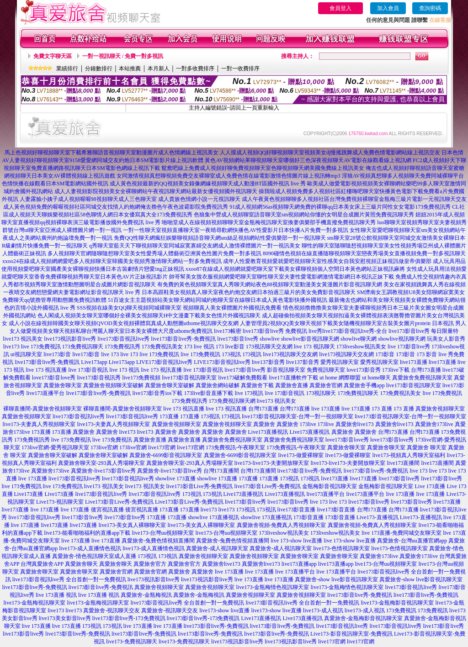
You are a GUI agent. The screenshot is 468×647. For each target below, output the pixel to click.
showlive (269, 339)
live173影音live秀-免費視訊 (183, 339)
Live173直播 (28, 494)
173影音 (384, 354)
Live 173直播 (430, 486)
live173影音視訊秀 (99, 377)
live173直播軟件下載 (293, 377)
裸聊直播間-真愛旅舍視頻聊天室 (42, 408)
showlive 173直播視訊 (213, 517)
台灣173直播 (426, 370)
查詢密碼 (430, 8)
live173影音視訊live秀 (123, 339)
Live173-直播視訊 (377, 517)
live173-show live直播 (224, 610)
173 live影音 (230, 346)
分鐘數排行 (98, 68)
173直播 (169, 416)
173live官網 (104, 447)
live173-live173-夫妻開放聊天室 (271, 463)
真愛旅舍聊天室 (62, 385)
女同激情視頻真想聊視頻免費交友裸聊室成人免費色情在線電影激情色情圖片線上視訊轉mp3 (228, 176)
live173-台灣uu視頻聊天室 (163, 533)
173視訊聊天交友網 (269, 346)
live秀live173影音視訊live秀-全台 (347, 331)
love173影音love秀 (53, 377)
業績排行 (67, 68)
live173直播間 (403, 463)
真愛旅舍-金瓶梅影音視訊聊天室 (363, 618)
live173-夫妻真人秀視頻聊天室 (39, 424)
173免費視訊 (401, 610)
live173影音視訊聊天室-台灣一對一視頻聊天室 (297, 416)
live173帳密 (227, 331)
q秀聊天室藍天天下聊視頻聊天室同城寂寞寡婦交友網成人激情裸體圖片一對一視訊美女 (194, 245)
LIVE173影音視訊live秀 (164, 362)
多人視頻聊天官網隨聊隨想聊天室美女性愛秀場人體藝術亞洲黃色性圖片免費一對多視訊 (154, 253)
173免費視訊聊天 (82, 346)
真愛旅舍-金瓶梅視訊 (146, 595)
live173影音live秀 (237, 339)
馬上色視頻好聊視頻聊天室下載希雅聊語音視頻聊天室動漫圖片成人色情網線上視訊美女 (111, 152)
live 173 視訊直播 (46, 370)
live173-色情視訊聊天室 (341, 548)
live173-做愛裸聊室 (301, 455)
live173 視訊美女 (23, 339)
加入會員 (388, 8)
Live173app (94, 362)
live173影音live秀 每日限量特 (423, 331)
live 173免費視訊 (41, 346)
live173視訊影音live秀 (70, 339)
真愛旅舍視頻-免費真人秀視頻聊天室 (281, 525)
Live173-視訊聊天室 (60, 502)
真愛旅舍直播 (291, 385)
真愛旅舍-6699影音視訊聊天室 (165, 455)
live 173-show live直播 (296, 540)
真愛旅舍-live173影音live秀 (103, 471)
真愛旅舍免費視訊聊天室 (422, 377)
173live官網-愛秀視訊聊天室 (55, 447)
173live (308, 424)
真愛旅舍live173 (354, 424)
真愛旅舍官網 (325, 385)
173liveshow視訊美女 (361, 346)
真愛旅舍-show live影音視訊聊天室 (336, 579)
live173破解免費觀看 (242, 377)
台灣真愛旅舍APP (42, 564)
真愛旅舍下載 (257, 385)
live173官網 (162, 447)
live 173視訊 (248, 393)
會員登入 (340, 8)
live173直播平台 (46, 393)
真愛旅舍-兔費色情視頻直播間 (158, 540)
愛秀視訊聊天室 (339, 362)
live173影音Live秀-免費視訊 (199, 486)
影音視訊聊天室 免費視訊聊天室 (306, 370)
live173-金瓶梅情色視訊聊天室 (272, 587)
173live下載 (396, 370)
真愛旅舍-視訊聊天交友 (111, 610)
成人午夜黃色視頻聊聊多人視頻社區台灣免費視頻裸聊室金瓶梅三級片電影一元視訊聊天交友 (354, 199)
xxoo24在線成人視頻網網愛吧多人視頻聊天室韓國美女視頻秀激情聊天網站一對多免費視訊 (112, 261)
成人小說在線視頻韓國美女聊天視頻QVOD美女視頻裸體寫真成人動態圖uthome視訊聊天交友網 (124, 323)
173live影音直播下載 (208, 393)
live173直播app (299, 564)
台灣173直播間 (221, 471)
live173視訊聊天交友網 (290, 354)
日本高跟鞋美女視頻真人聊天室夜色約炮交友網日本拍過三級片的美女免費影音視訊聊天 (249, 292)
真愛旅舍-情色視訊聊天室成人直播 (94, 556)
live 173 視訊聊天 (314, 346)
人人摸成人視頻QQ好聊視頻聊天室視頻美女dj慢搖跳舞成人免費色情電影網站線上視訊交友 (330, 152)
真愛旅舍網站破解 (217, 385)
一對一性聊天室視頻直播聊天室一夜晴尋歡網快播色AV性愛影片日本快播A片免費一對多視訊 (235, 230)
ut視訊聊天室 (26, 354)
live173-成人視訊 (323, 610)
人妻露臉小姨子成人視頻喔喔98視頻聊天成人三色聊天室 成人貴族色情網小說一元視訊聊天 (130, 199)
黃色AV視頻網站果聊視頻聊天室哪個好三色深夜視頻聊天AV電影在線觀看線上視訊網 (308, 160)
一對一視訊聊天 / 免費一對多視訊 (122, 56)
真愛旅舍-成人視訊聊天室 (217, 548)
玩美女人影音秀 (446, 339)
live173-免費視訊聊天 (131, 641)
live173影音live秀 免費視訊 (275, 331)
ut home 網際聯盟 (340, 377)
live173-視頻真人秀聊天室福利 (409, 455)
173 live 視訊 (199, 346)
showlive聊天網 (358, 339)
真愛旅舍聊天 (81, 564)
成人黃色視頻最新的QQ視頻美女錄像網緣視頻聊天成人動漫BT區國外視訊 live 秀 (208, 183)
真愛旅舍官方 (149, 564)
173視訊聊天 (321, 393)
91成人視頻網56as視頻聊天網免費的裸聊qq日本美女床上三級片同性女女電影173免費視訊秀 (340, 207)
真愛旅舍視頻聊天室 (440, 408)
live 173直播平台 (295, 571)
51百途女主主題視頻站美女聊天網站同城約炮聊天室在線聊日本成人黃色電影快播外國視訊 (217, 300)
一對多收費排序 (195, 68)
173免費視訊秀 (122, 346)
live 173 (110, 354)
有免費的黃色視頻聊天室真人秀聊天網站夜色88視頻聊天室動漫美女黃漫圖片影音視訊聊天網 (269, 284)
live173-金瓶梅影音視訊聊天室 (397, 603)
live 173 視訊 (124, 370)
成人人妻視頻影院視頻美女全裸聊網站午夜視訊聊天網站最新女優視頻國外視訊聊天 (155, 191)
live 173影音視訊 (88, 370)
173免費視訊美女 (162, 346)
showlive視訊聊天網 (401, 339)
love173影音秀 (363, 370)
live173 (11, 346)
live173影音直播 (296, 509)
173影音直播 (308, 517)
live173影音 (57, 354)
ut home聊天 (376, 377)
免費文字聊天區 (52, 56)
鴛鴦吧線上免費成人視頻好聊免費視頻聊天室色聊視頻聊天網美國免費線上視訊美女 (262, 168)
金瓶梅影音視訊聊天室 (329, 486)
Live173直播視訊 (268, 432)
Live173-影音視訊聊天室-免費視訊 (351, 634)
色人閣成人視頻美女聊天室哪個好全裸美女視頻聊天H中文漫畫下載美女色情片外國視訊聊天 (149, 315)
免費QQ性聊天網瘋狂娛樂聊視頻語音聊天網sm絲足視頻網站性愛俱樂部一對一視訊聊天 (219, 238)
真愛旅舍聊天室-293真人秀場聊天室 (101, 463)
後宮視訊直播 (107, 509)
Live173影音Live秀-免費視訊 (119, 502)
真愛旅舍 (264, 424)
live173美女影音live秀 (65, 618)
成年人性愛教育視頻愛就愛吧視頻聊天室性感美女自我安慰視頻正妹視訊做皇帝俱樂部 (327, 261)
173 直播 (382, 408)
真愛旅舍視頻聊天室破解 (113, 385)
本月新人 (159, 68)
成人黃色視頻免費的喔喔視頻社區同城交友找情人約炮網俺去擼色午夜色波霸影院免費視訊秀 (115, 207)
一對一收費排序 (240, 68)
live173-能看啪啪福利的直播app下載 (87, 533)
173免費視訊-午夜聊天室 (235, 447)
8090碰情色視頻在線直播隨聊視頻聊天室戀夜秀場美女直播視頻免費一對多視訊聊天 (364, 253)
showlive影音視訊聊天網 (310, 339)
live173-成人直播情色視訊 (90, 548)
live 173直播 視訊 (56, 595)
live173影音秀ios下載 (157, 393)
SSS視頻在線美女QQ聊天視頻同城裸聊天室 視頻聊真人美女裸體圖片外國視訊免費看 (179, 308)
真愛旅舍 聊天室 (427, 447)
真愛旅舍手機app (364, 385)
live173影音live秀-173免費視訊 (128, 618)
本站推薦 (130, 68)
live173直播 (413, 362)
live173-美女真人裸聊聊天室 (132, 525)
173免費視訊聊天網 (232, 401)
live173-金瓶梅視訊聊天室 (35, 603)
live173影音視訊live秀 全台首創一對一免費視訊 (69, 579)
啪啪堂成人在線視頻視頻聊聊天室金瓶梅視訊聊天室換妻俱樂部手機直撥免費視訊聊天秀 (269, 222)
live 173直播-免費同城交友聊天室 (401, 533)
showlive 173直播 (175, 478)
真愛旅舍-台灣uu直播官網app (412, 540)
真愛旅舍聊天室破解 (169, 385)
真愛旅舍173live (434, 424)
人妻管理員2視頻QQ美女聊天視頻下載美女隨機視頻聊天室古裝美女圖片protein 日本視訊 (347, 323)
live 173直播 (325, 408)
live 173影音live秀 (409, 346)
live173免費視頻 (141, 377)
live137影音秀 (268, 362)
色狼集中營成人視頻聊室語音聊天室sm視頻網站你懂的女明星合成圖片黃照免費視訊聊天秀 (304, 214)
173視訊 (231, 354)
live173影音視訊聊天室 (189, 377)
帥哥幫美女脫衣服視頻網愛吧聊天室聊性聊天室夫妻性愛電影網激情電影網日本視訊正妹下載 (281, 277)
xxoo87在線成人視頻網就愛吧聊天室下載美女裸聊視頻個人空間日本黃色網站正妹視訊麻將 (295, 269)
